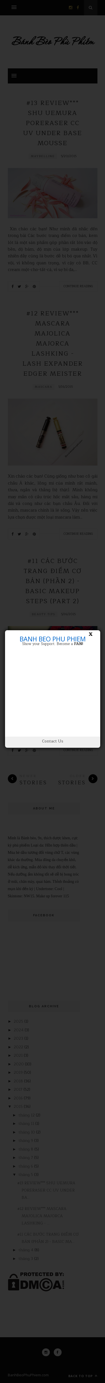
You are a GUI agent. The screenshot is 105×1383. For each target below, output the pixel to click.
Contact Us (52, 741)
